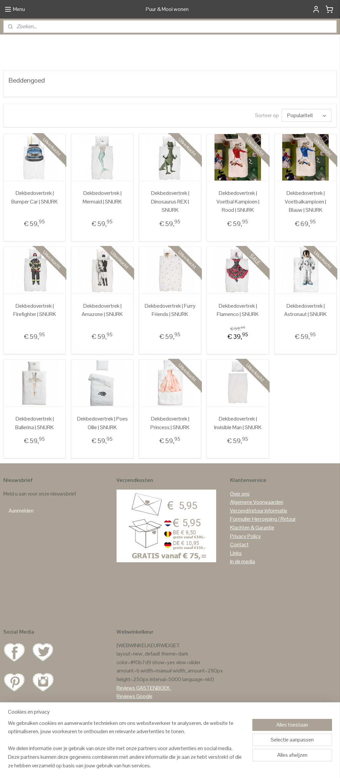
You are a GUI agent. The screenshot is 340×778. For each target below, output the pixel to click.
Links (236, 584)
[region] (126, 748)
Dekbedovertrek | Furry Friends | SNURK (170, 341)
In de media (242, 592)
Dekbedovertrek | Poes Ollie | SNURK (102, 454)
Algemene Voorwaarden (256, 532)
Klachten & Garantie (252, 558)
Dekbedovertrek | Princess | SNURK (170, 454)
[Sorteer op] (306, 146)
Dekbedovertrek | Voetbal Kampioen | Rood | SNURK (237, 232)
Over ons (240, 524)
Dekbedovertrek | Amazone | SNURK (102, 341)
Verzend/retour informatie (258, 541)
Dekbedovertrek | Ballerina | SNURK (34, 454)
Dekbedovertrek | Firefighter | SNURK (34, 341)
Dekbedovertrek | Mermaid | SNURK (102, 228)
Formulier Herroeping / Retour (263, 550)
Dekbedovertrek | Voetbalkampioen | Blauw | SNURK (305, 232)
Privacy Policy (245, 567)
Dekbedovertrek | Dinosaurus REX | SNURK (170, 232)
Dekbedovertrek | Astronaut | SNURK (305, 341)
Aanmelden (21, 541)
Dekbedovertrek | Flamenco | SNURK (238, 341)
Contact (239, 575)
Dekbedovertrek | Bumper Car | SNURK (34, 228)
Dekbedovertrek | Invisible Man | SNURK (238, 454)
